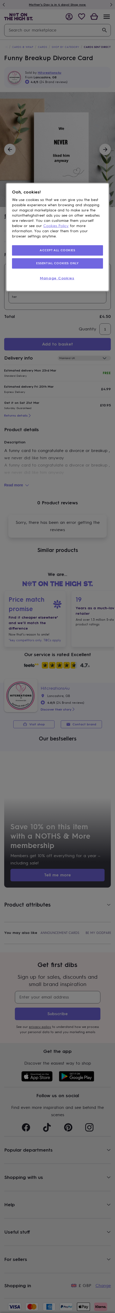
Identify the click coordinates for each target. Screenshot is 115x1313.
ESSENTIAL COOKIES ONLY (57, 263)
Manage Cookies (57, 278)
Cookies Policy (56, 226)
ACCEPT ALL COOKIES (57, 250)
